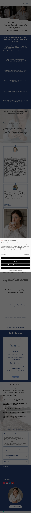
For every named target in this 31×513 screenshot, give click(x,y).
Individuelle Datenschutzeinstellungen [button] (15, 260)
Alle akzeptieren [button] (15, 250)
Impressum (20, 262)
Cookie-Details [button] (11, 262)
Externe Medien (26, 246)
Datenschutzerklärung (4, 244)
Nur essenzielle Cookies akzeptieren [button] (15, 256)
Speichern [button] (16, 253)
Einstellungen (23, 244)
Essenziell (3, 246)
